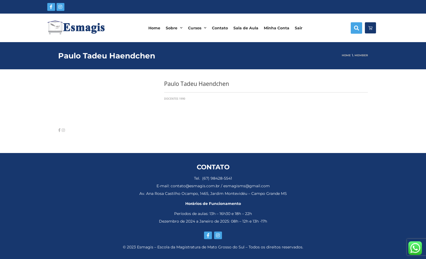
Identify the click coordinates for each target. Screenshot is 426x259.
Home (154, 28)
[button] (356, 28)
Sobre (174, 28)
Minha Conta (276, 28)
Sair (298, 28)
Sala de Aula (245, 28)
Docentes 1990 (174, 99)
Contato (220, 28)
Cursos (197, 28)
